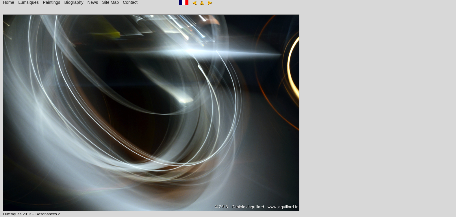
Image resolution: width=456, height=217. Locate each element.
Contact (130, 2)
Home (8, 2)
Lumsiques (28, 2)
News (93, 2)
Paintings (51, 2)
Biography (74, 2)
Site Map (110, 2)
